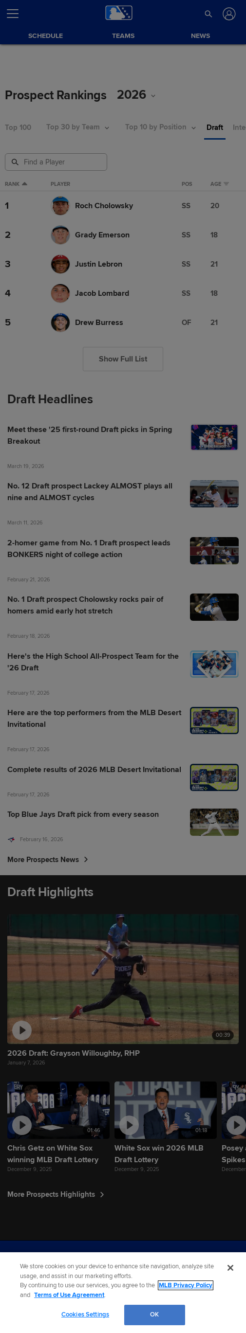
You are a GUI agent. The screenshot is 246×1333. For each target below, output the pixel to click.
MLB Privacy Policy (185, 1285)
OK (154, 1314)
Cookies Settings (85, 1314)
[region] (123, 1292)
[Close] (230, 1268)
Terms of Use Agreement (69, 1295)
